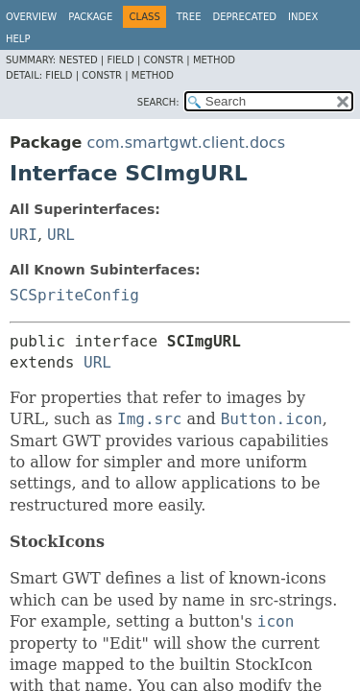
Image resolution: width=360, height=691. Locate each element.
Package (90, 17)
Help (18, 39)
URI (23, 235)
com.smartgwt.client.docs (185, 142)
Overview (31, 17)
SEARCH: (158, 102)
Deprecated (244, 17)
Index (303, 17)
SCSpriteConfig (74, 295)
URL (61, 235)
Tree (189, 17)
